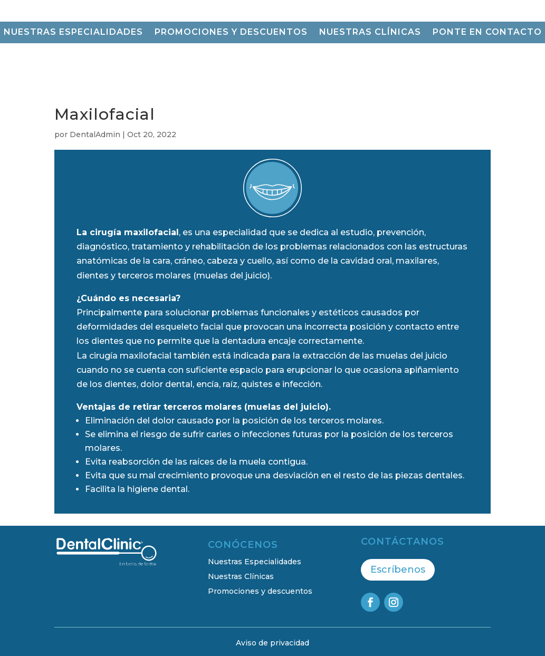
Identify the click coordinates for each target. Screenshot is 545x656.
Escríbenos (397, 569)
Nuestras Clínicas (241, 576)
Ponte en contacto (487, 32)
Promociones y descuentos (231, 32)
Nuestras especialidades (73, 32)
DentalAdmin (95, 134)
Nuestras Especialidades (254, 561)
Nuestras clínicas (370, 32)
